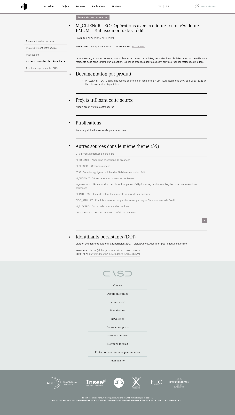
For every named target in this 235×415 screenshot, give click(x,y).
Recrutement (117, 302)
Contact (117, 285)
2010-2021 (108, 37)
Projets (65, 6)
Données (80, 6)
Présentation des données (40, 41)
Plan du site (117, 360)
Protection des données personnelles (117, 352)
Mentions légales (117, 344)
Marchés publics (117, 335)
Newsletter (117, 319)
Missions (116, 6)
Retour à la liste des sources (92, 17)
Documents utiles (117, 294)
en (159, 6)
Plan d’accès (117, 310)
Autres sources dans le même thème (45, 61)
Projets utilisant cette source (41, 47)
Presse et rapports (117, 327)
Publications (98, 6)
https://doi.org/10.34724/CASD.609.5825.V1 (115, 253)
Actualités (49, 6)
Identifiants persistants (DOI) (42, 68)
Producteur (138, 46)
